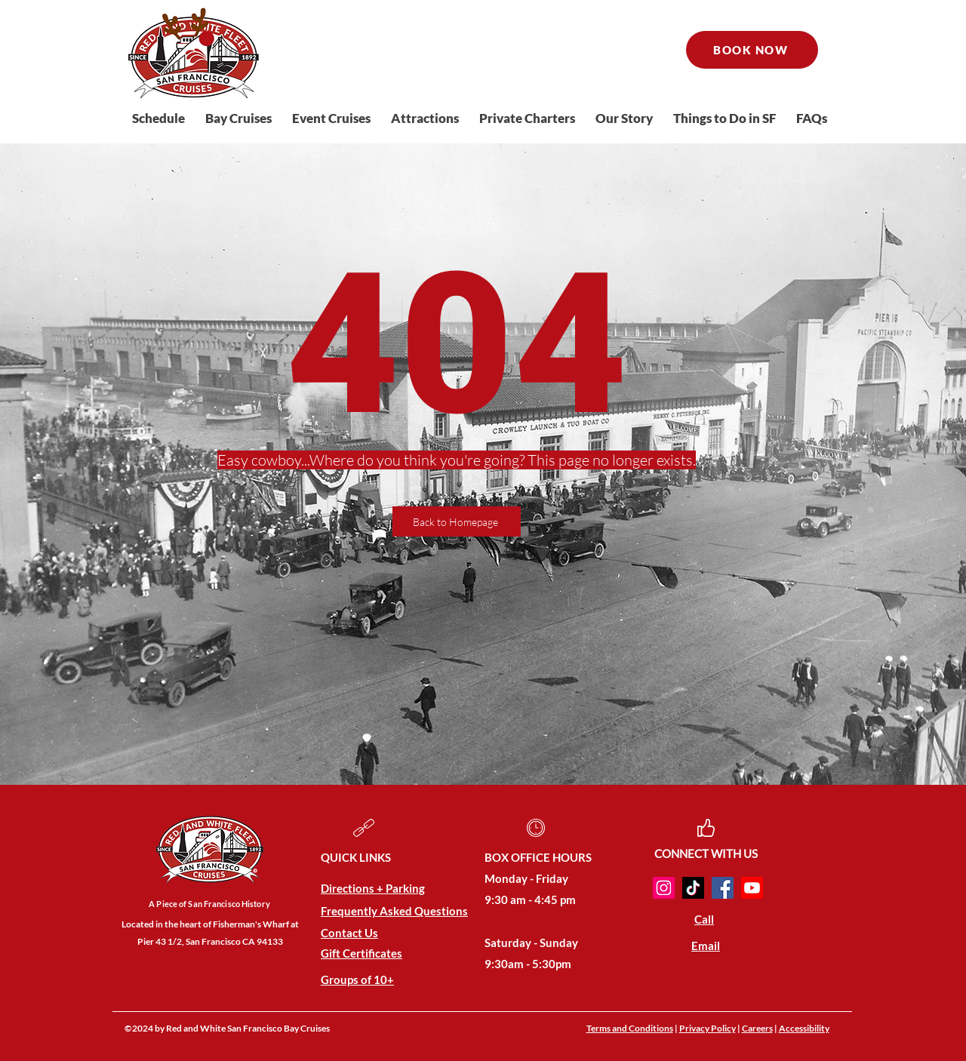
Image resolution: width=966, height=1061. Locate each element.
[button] (241, 118)
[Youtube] (752, 888)
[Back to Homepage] (456, 521)
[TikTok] (693, 888)
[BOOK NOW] (752, 50)
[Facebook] (723, 888)
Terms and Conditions (629, 1028)
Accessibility (804, 1028)
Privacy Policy (707, 1028)
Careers (757, 1028)
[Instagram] (664, 888)
